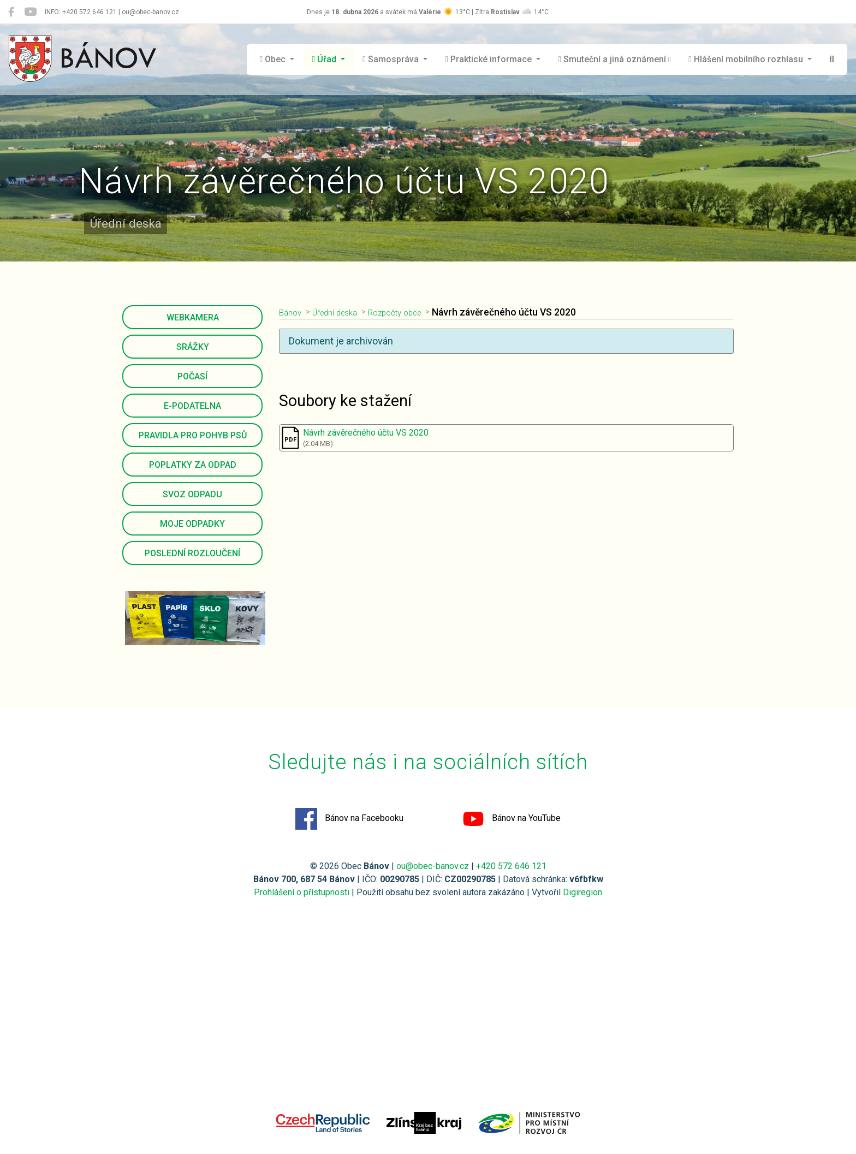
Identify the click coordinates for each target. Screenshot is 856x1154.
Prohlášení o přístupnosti (301, 892)
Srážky (192, 347)
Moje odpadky (192, 524)
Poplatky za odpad (192, 465)
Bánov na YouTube (511, 819)
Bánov (292, 312)
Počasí (192, 376)
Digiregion (582, 892)
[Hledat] (832, 59)
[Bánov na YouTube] (30, 12)
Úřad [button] (325, 59)
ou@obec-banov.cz (432, 866)
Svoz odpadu (192, 494)
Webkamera (193, 317)
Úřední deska (343, 312)
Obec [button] (274, 59)
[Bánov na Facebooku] (11, 12)
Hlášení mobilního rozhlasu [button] (746, 59)
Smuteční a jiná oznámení (614, 59)
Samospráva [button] (391, 59)
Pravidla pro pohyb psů (193, 435)
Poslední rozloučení (192, 553)
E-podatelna (192, 406)
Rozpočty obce (412, 312)
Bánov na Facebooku (349, 819)
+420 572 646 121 (511, 866)
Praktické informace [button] (489, 59)
